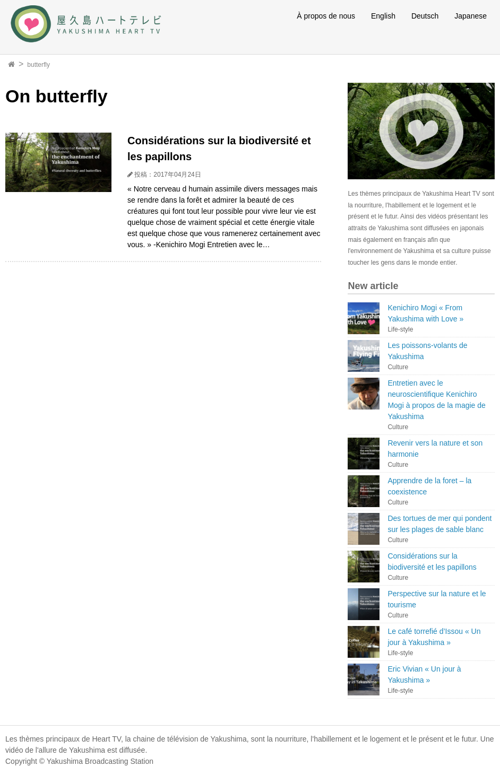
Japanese (470, 16)
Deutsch (424, 16)
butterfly (38, 64)
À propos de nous (326, 16)
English (383, 16)
